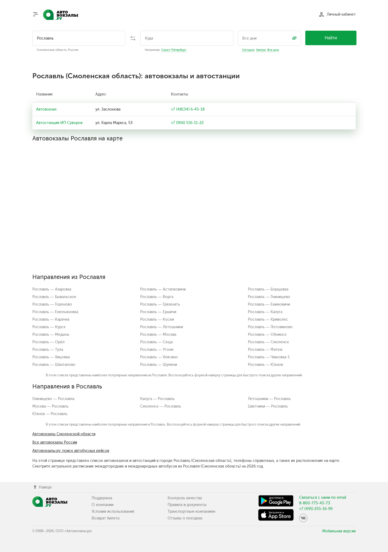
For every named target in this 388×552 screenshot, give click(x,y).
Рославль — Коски (157, 319)
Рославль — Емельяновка (55, 312)
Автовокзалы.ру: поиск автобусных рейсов (70, 450)
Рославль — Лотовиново (270, 327)
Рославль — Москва (158, 334)
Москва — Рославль (50, 406)
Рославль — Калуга (265, 312)
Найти (331, 38)
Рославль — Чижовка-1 (269, 357)
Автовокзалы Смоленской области (63, 434)
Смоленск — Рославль (160, 406)
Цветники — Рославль (268, 406)
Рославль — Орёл (48, 342)
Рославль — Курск (48, 327)
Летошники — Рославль (269, 399)
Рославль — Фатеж (265, 349)
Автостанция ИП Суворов (59, 123)
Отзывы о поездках (185, 518)
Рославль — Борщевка (268, 289)
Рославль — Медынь (50, 334)
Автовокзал (46, 109)
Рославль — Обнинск (267, 334)
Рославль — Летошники (161, 327)
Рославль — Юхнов (265, 364)
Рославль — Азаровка (51, 289)
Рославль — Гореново (52, 304)
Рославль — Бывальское (54, 297)
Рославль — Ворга (156, 297)
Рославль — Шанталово (53, 364)
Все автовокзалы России (54, 442)
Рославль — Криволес (268, 319)
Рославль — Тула (47, 349)
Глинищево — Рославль (53, 399)
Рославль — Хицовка (51, 357)
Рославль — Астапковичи (163, 289)
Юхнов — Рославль (49, 414)
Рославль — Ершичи (158, 312)
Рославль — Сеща (156, 342)
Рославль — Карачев (50, 319)
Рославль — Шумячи (158, 364)
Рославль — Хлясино (159, 357)
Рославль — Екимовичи (269, 304)
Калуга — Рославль (157, 399)
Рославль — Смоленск (268, 342)
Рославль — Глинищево (269, 297)
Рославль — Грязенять (160, 304)
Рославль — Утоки (156, 349)
